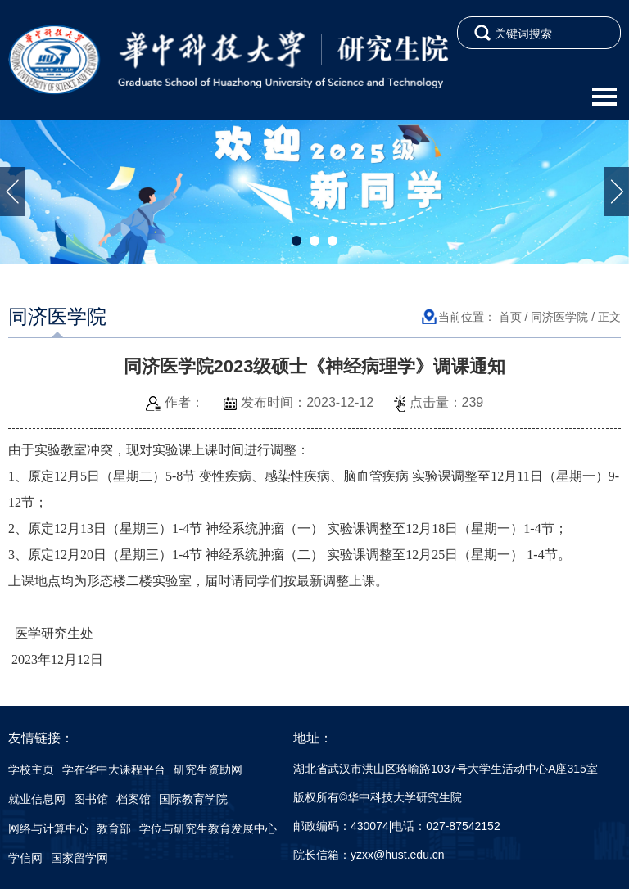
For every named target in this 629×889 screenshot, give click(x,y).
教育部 (114, 828)
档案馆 (133, 799)
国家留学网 (79, 857)
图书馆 (91, 799)
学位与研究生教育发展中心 (208, 828)
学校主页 (31, 769)
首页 (510, 316)
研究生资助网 (208, 769)
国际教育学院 (193, 799)
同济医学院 (559, 316)
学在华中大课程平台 (113, 769)
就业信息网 (37, 799)
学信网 (25, 857)
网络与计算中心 (48, 828)
